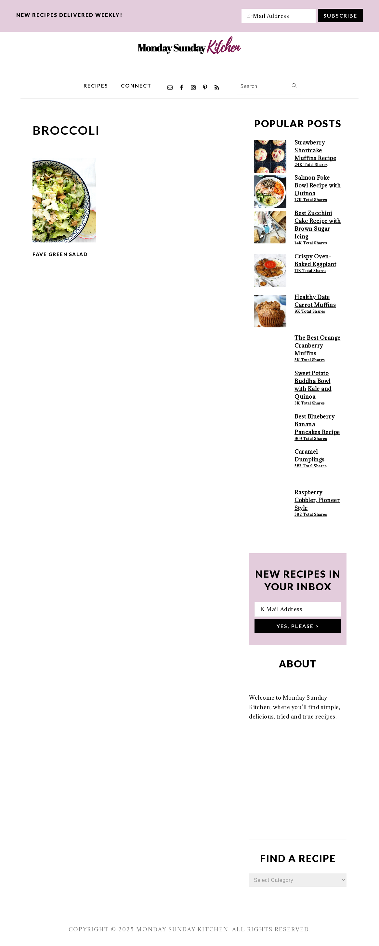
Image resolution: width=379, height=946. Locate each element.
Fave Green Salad (60, 254)
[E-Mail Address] (279, 16)
